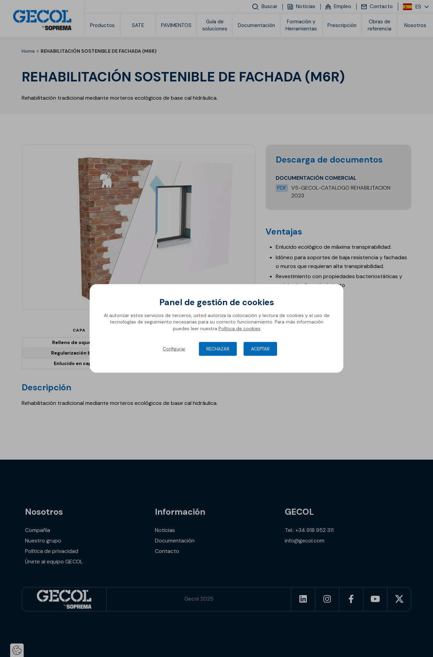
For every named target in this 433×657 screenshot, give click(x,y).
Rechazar (217, 349)
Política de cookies (239, 328)
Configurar (174, 349)
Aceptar (260, 349)
